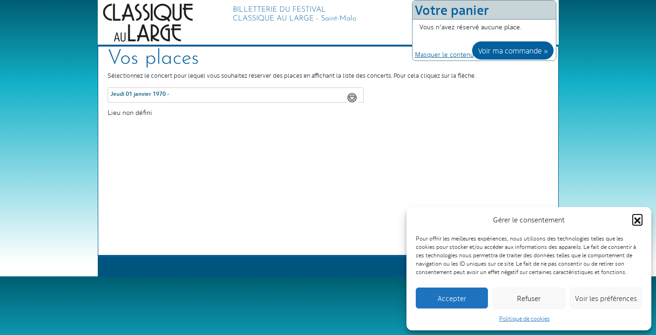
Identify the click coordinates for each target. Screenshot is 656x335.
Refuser (529, 298)
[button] (637, 219)
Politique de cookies (524, 318)
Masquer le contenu (444, 54)
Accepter (452, 298)
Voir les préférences (606, 298)
